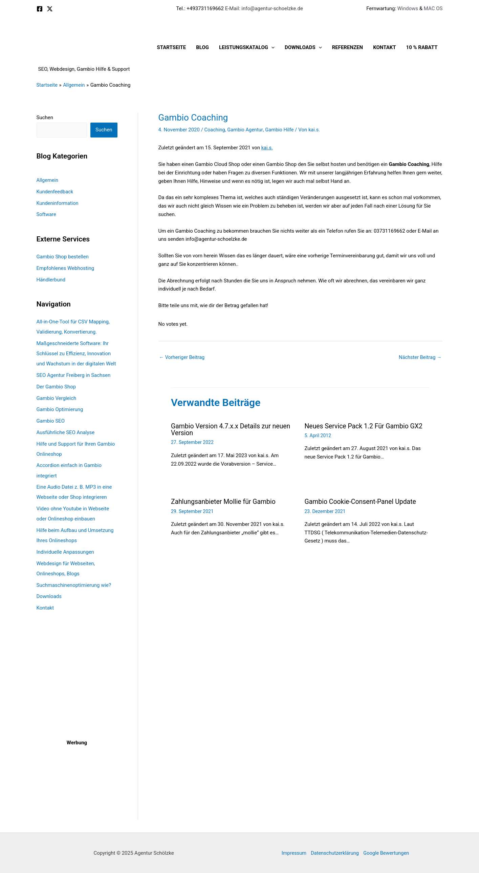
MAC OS (432, 8)
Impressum (292, 852)
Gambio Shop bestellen (63, 257)
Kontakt (384, 47)
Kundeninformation (58, 203)
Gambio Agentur (246, 130)
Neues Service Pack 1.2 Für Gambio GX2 (365, 426)
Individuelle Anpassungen (65, 551)
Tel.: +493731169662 (200, 8)
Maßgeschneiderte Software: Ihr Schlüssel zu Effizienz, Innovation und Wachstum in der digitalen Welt (76, 353)
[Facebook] (40, 9)
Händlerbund (51, 279)
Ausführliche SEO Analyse (66, 432)
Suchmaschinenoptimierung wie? (74, 584)
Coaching (215, 130)
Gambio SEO (51, 421)
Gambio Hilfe (281, 130)
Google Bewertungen (387, 852)
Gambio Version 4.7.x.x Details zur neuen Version (232, 429)
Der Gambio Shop (56, 386)
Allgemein (48, 180)
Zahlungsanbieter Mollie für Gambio (225, 501)
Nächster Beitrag (419, 357)
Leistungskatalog (247, 47)
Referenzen (347, 47)
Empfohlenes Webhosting (65, 268)
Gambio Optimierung (60, 409)
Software (47, 214)
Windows (407, 8)
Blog (202, 47)
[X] (50, 9)
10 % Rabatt (422, 47)
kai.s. (267, 148)
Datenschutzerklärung (334, 852)
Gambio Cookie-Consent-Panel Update (362, 501)
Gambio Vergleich (57, 398)
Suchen (45, 117)
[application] (271, 47)
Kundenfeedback (55, 192)
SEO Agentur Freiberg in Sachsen (74, 375)
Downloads (303, 47)
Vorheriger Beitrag (182, 357)
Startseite (171, 47)
